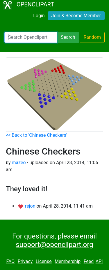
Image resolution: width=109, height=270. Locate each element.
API (99, 261)
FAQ (10, 261)
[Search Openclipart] (30, 37)
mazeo (19, 162)
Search (68, 37)
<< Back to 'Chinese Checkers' (36, 135)
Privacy (25, 261)
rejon (31, 206)
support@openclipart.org (54, 245)
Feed (89, 261)
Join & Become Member (76, 15)
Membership (68, 261)
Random (92, 37)
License (44, 261)
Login (38, 15)
